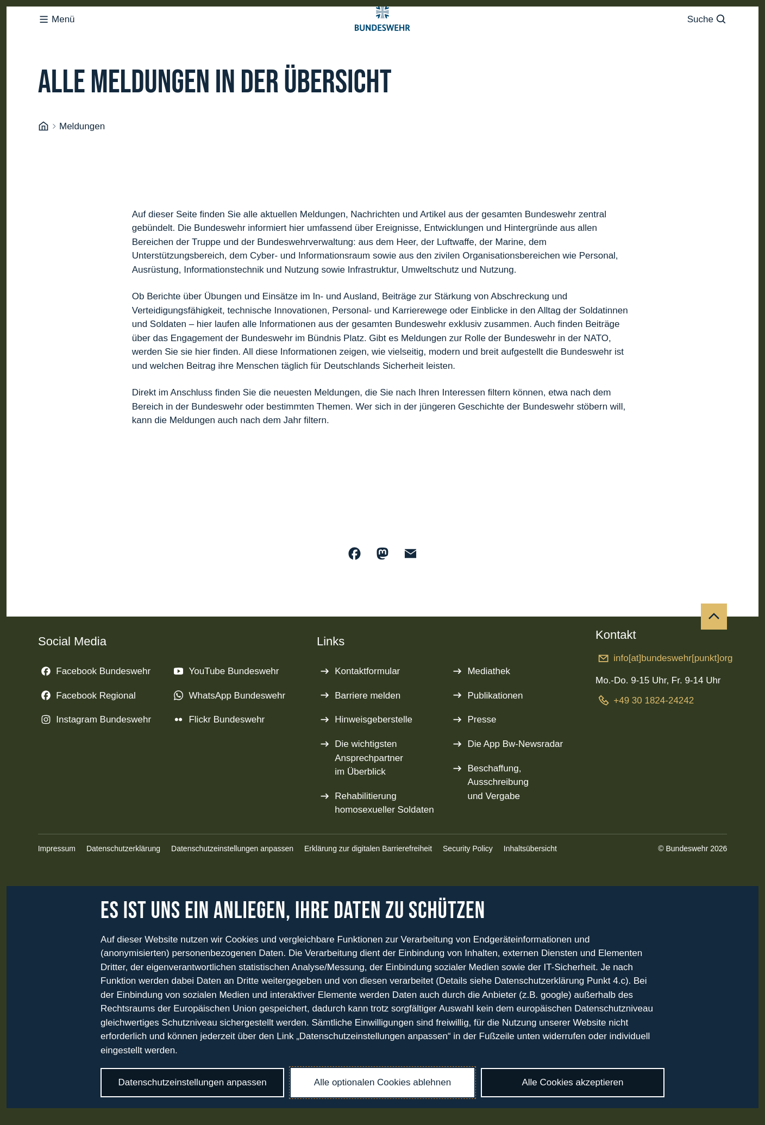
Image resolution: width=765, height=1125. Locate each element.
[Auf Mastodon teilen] (382, 597)
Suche (707, 41)
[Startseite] (43, 170)
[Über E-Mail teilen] (411, 597)
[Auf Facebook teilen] (355, 597)
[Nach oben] (714, 660)
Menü (56, 41)
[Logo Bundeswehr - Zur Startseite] (382, 41)
